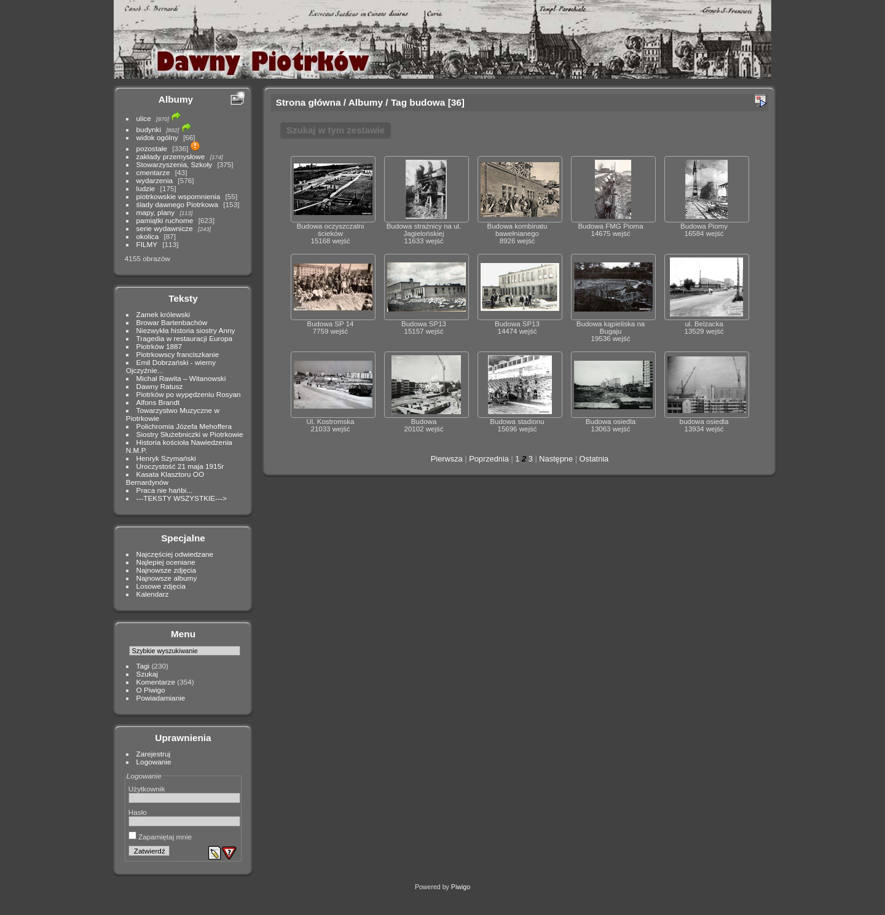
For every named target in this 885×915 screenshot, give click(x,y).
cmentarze (153, 172)
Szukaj (147, 674)
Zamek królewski (163, 314)
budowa (427, 102)
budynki (149, 129)
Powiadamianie (161, 698)
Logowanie (153, 762)
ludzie (145, 188)
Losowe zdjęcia (161, 586)
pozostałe (151, 148)
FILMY (146, 244)
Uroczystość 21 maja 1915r (180, 466)
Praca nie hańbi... (164, 490)
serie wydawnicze (164, 228)
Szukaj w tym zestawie (335, 130)
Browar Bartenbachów (172, 322)
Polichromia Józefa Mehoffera (184, 426)
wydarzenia (154, 180)
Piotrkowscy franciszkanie (177, 354)
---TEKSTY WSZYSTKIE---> (181, 498)
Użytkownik (146, 789)
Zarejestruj (153, 754)
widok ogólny (157, 137)
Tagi (143, 666)
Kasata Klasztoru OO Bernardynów (165, 478)
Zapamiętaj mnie (160, 837)
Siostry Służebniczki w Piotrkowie (189, 434)
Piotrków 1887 (159, 346)
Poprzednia (489, 458)
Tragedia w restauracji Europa (184, 338)
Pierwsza (447, 458)
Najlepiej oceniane (165, 562)
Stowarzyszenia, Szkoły (174, 164)
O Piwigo (150, 690)
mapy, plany (155, 212)
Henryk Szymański (166, 458)
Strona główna (308, 102)
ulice (143, 118)
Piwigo (460, 886)
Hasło (137, 812)
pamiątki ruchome (165, 220)
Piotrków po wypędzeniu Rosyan (188, 394)
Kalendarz (152, 594)
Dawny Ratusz (159, 386)
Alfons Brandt (158, 402)
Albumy (176, 99)
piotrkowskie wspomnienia (178, 196)
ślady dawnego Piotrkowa (177, 204)
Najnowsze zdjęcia (166, 570)
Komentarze (155, 682)
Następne (556, 458)
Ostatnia (594, 458)
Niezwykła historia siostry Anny (185, 330)
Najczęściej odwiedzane (175, 554)
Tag (399, 102)
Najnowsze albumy (166, 578)
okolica (147, 236)
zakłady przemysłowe (170, 156)
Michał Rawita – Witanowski (181, 378)
